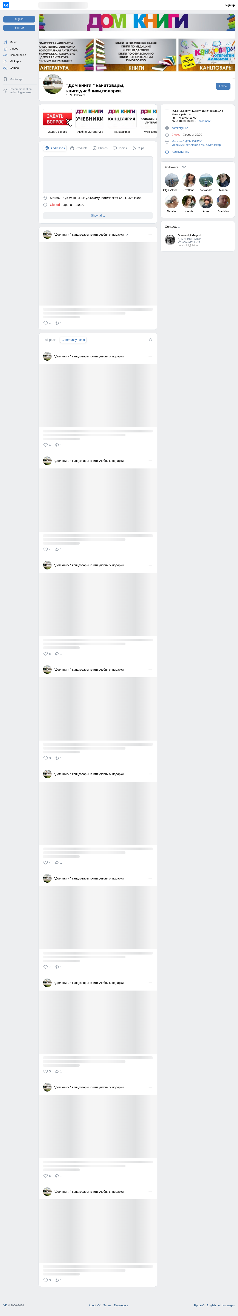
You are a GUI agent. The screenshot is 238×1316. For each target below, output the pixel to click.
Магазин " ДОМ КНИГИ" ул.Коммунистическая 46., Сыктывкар (196, 143)
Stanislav (223, 211)
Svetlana (189, 190)
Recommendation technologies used (21, 90)
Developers (121, 1305)
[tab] (55, 148)
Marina (223, 190)
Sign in (19, 19)
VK (5, 1305)
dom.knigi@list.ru (188, 245)
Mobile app (16, 79)
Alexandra (206, 190)
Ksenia (189, 211)
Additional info (180, 151)
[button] (48, 323)
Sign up (19, 27)
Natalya (171, 211)
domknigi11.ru (180, 127)
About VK (95, 1305)
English (211, 1305)
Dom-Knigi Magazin (190, 235)
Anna (206, 211)
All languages (226, 1305)
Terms (107, 1305)
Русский (199, 1305)
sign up (230, 5)
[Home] (20, 5)
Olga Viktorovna (173, 190)
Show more (204, 121)
